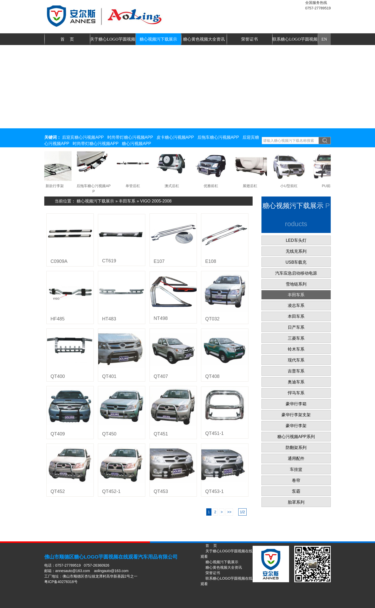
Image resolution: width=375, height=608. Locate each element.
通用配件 (296, 458)
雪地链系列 (296, 284)
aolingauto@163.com (111, 571)
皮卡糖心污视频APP (175, 137)
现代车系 (296, 360)
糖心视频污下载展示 (158, 39)
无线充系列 (296, 251)
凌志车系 (296, 305)
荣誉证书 (249, 39)
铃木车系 (296, 349)
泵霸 (296, 491)
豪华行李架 (296, 425)
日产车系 (296, 327)
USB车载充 (296, 262)
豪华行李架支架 (296, 415)
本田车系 (296, 316)
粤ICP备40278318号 (61, 582)
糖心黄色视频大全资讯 (204, 39)
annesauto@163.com (72, 571)
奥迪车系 (296, 382)
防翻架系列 (296, 447)
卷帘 (296, 480)
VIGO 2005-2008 (156, 201)
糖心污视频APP (136, 143)
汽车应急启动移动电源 (296, 273)
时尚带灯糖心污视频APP (130, 137)
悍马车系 (296, 393)
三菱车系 (296, 338)
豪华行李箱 (296, 404)
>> (229, 512)
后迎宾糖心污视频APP (83, 137)
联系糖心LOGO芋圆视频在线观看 (294, 41)
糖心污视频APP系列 (296, 436)
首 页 (67, 39)
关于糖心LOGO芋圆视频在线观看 (112, 41)
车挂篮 (296, 469)
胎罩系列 (296, 502)
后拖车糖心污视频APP (218, 137)
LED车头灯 (296, 240)
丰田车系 (127, 201)
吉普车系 (296, 371)
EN (324, 39)
